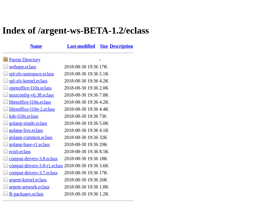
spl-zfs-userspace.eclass (31, 73)
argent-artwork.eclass (29, 186)
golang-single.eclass (28, 123)
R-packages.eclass (26, 193)
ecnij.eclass (20, 151)
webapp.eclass (22, 66)
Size (104, 46)
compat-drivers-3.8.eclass (33, 158)
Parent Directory (24, 59)
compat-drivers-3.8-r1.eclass (36, 165)
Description (121, 46)
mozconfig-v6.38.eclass (31, 94)
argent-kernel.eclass (28, 179)
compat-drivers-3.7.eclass (33, 172)
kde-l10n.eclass (23, 116)
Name (36, 46)
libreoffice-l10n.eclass (30, 102)
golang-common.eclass (30, 137)
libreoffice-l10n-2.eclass (32, 109)
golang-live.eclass (26, 130)
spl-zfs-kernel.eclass (28, 80)
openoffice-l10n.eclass (30, 87)
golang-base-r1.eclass (29, 144)
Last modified (81, 46)
